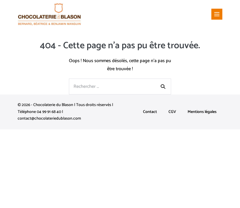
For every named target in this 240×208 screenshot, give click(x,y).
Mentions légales (202, 112)
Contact (150, 112)
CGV (172, 112)
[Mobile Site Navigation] (216, 14)
